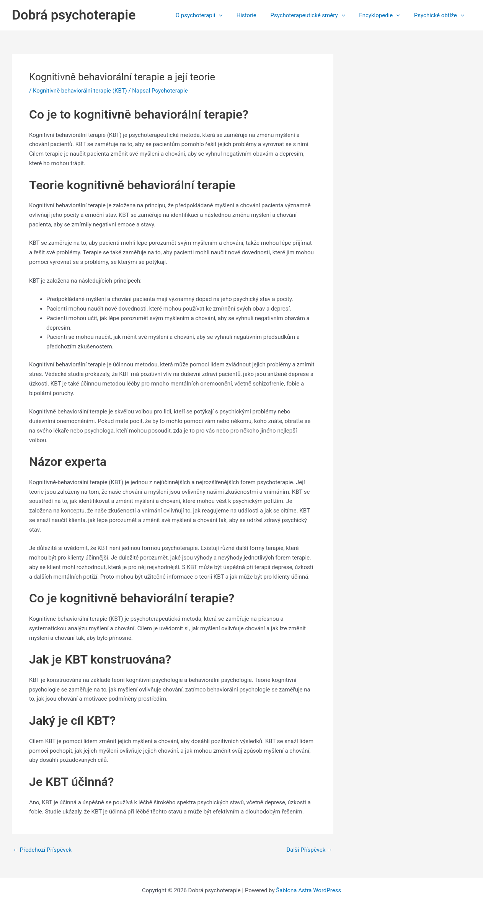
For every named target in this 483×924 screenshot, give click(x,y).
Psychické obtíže (440, 15)
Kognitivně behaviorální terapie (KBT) (80, 90)
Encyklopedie (383, 15)
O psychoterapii (210, 15)
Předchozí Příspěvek (42, 850)
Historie (255, 15)
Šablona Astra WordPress (308, 890)
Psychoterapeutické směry (314, 15)
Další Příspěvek (309, 850)
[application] (230, 15)
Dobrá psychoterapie (73, 15)
